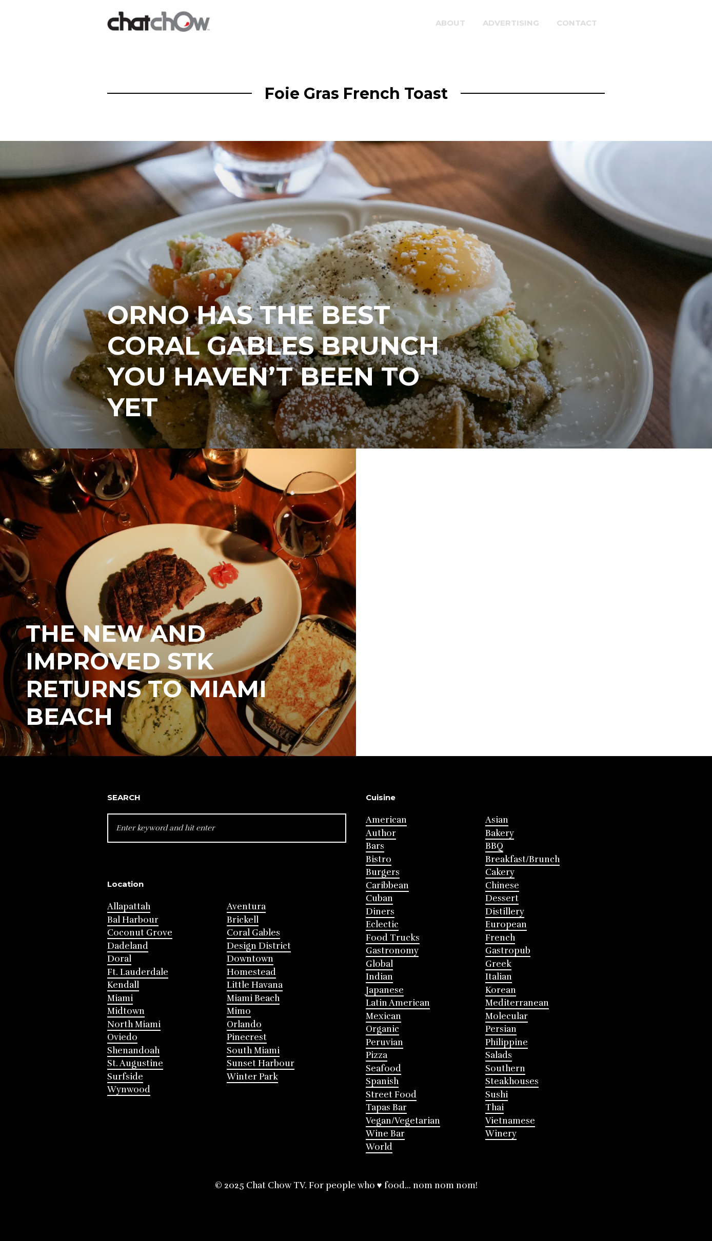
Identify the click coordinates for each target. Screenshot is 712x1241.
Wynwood (128, 1089)
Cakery (500, 872)
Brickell (243, 919)
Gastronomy (392, 950)
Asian (496, 820)
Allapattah (128, 906)
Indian (379, 976)
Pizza (376, 1055)
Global (379, 964)
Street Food (391, 1094)
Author (381, 833)
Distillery (504, 911)
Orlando (244, 1024)
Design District (259, 946)
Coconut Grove (139, 932)
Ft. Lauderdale (137, 972)
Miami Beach (253, 998)
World (379, 1147)
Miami (120, 998)
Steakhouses (512, 1081)
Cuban (379, 898)
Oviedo (122, 1037)
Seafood (383, 1068)
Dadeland (127, 946)
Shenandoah (133, 1050)
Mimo (239, 1011)
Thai (494, 1107)
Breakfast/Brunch (522, 859)
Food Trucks (393, 937)
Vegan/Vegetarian (403, 1120)
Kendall (123, 985)
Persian (501, 1029)
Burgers (383, 872)
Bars (375, 846)
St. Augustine (135, 1063)
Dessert (502, 898)
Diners (380, 911)
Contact (577, 23)
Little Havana (255, 985)
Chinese (502, 885)
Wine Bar (385, 1133)
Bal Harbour (133, 919)
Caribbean (387, 885)
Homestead (251, 972)
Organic (382, 1029)
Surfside (125, 1076)
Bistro (378, 859)
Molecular (506, 1016)
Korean (500, 990)
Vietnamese (510, 1120)
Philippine (506, 1042)
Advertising (511, 23)
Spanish (382, 1081)
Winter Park (252, 1076)
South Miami (253, 1050)
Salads (498, 1055)
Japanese (385, 990)
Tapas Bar (386, 1107)
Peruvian (384, 1042)
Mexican (383, 1016)
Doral (119, 958)
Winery (501, 1133)
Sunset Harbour (260, 1063)
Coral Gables (253, 932)
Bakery (499, 833)
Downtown (250, 958)
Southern (505, 1068)
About (450, 23)
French (500, 937)
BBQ (494, 846)
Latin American (398, 1003)
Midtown (126, 1011)
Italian (498, 976)
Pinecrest (247, 1037)
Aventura (246, 906)
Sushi (496, 1094)
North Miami (134, 1024)
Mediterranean (517, 1003)
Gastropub (507, 950)
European (506, 924)
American (386, 820)
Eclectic (382, 924)
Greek (498, 964)
